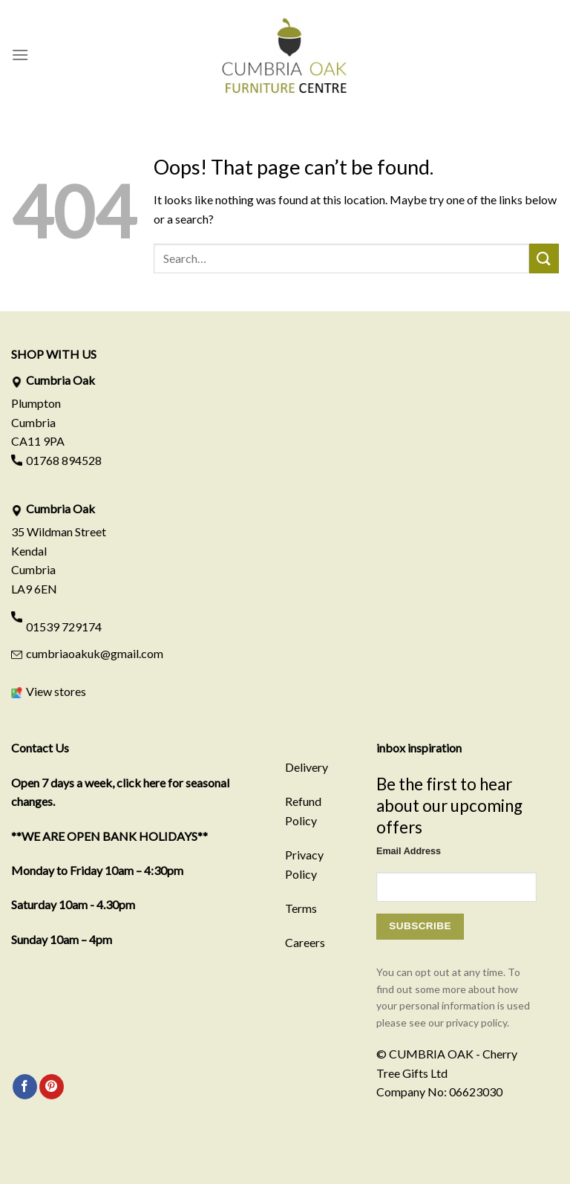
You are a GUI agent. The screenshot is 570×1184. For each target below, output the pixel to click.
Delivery (306, 767)
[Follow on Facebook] (25, 1086)
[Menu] (20, 54)
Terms (301, 908)
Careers (305, 942)
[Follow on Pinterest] (51, 1086)
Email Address (408, 851)
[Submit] (544, 258)
